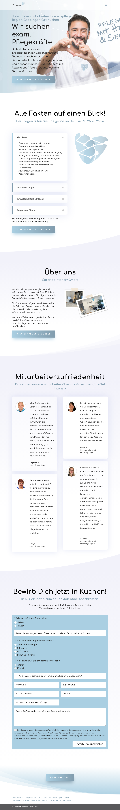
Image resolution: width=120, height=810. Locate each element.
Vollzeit (19, 622)
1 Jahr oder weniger (26, 645)
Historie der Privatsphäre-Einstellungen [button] (29, 800)
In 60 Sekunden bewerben (33, 80)
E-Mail (19, 668)
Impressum (31, 797)
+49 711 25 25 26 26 (90, 121)
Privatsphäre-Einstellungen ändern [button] (54, 797)
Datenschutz (17, 797)
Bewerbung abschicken (89, 744)
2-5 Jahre (20, 648)
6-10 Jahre (21, 651)
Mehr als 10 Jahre (24, 655)
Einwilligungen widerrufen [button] (61, 800)
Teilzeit (19, 626)
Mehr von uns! (60, 778)
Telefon (19, 665)
